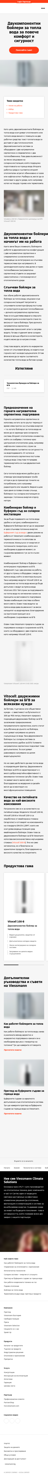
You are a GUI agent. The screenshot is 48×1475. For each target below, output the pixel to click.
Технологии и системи (32, 1168)
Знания (17, 1168)
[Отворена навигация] (43, 8)
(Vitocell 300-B (18, 842)
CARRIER (26, 1472)
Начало (7, 1168)
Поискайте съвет (24, 50)
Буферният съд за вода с (15, 532)
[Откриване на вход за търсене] (37, 8)
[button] (24, 1161)
